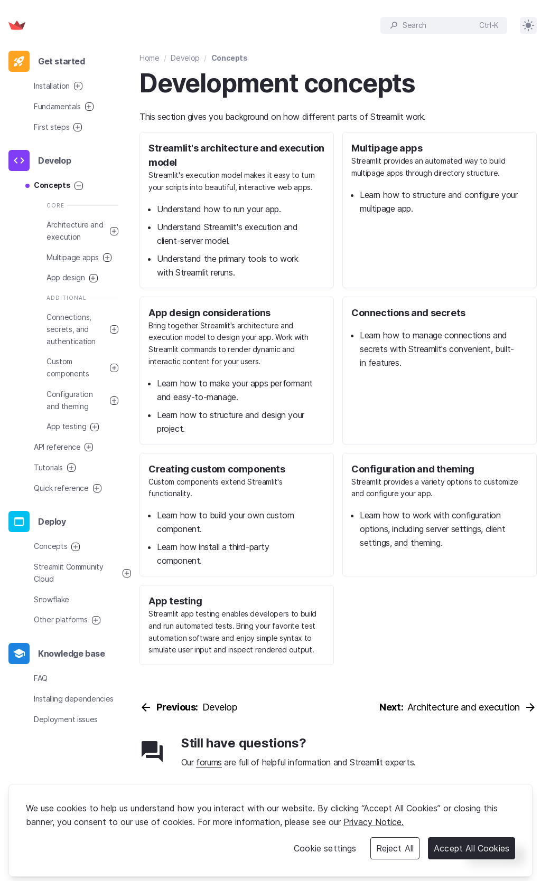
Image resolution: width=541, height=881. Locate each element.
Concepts (229, 57)
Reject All (395, 848)
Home (149, 57)
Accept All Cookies (471, 848)
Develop (185, 57)
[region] (270, 830)
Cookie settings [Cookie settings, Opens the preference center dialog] (325, 848)
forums (209, 762)
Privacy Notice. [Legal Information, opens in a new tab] (373, 822)
